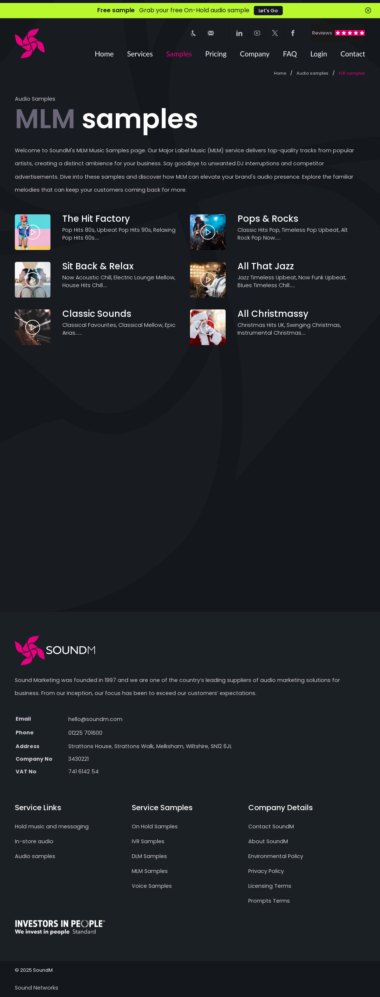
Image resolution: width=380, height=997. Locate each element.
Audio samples (312, 73)
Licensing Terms (269, 886)
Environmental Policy (275, 856)
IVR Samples (148, 841)
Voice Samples (152, 886)
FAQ (290, 53)
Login (318, 53)
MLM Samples (150, 871)
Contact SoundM (271, 826)
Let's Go (268, 10)
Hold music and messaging (52, 826)
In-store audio (34, 841)
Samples (179, 53)
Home (104, 53)
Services (140, 53)
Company (255, 53)
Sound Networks (36, 987)
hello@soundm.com (95, 719)
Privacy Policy (266, 871)
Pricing (215, 53)
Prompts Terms (269, 901)
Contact (352, 53)
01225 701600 (85, 733)
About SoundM (268, 841)
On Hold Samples (155, 826)
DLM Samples (149, 856)
